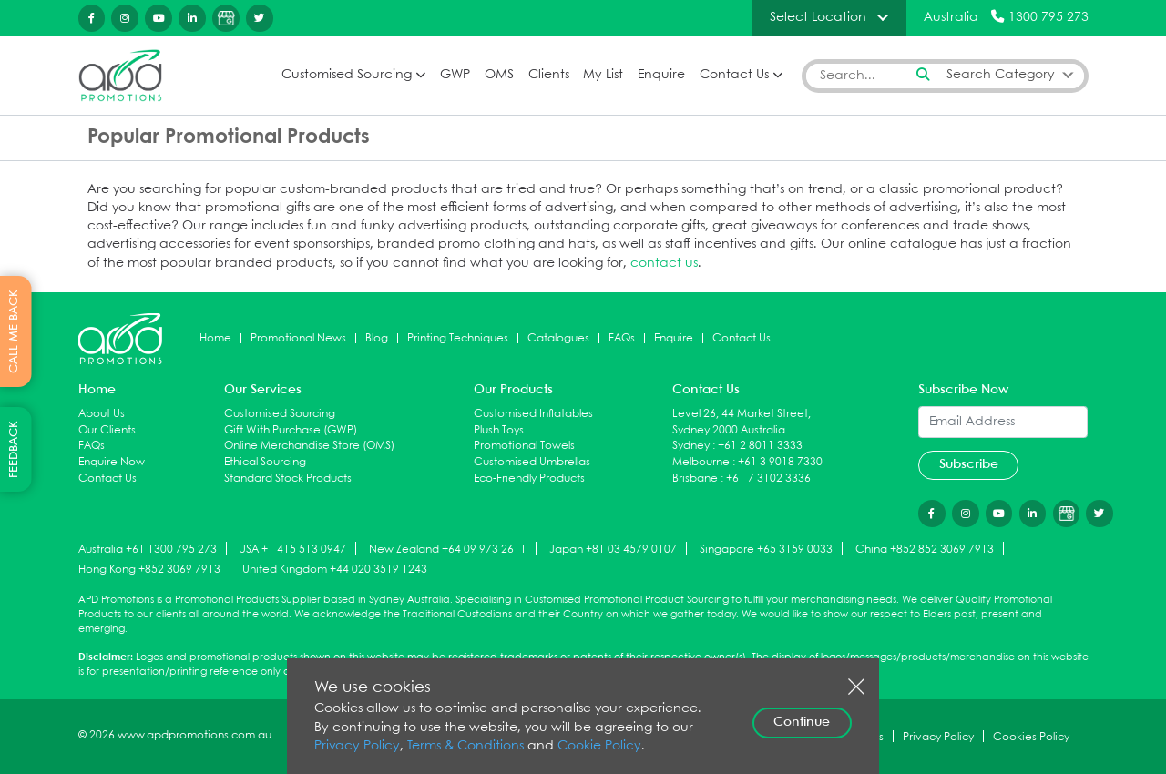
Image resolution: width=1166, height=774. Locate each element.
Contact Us (734, 75)
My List (603, 75)
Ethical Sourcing (265, 462)
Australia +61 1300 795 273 (147, 550)
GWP (455, 75)
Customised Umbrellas (532, 462)
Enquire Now (111, 462)
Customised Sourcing (346, 75)
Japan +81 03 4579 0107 (613, 550)
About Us (101, 414)
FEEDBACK (14, 449)
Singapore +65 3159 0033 (766, 550)
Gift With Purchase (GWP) (290, 430)
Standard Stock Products (288, 479)
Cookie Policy (599, 746)
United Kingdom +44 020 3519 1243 (334, 570)
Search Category (1000, 75)
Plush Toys (499, 430)
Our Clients (107, 430)
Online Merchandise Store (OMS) (309, 446)
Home (215, 338)
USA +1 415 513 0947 (292, 550)
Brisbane (695, 479)
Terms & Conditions (465, 746)
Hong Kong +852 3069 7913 (149, 570)
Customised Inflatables (533, 414)
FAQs (622, 338)
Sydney (691, 446)
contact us (664, 264)
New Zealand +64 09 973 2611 (448, 550)
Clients (548, 75)
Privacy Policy (357, 746)
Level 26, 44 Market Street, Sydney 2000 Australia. (741, 422)
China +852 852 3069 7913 (924, 550)
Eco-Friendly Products (529, 479)
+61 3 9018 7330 (780, 462)
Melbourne (701, 462)
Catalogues (558, 338)
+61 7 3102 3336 (768, 479)
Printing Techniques (457, 338)
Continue (801, 722)
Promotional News (298, 338)
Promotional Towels (524, 446)
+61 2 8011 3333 (760, 446)
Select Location (818, 17)
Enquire (661, 75)
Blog (376, 338)
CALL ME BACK (14, 331)
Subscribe (968, 464)
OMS (499, 75)
